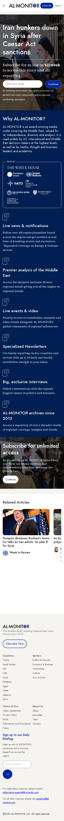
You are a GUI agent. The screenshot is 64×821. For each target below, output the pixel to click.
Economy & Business (43, 664)
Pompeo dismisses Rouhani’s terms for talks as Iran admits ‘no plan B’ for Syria (26, 542)
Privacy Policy (10, 715)
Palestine (7, 681)
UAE (5, 673)
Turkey (6, 660)
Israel (5, 677)
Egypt (5, 686)
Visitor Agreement (11, 710)
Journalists (37, 715)
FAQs (5, 719)
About (35, 710)
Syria (5, 699)
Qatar (6, 690)
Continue (10, 479)
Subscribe (46, 5)
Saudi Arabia (9, 664)
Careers (36, 723)
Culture (36, 673)
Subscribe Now (15, 644)
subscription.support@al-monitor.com (21, 792)
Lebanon (7, 695)
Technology (38, 668)
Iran (4, 668)
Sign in (58, 5)
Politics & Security (41, 660)
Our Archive (39, 677)
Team (35, 719)
